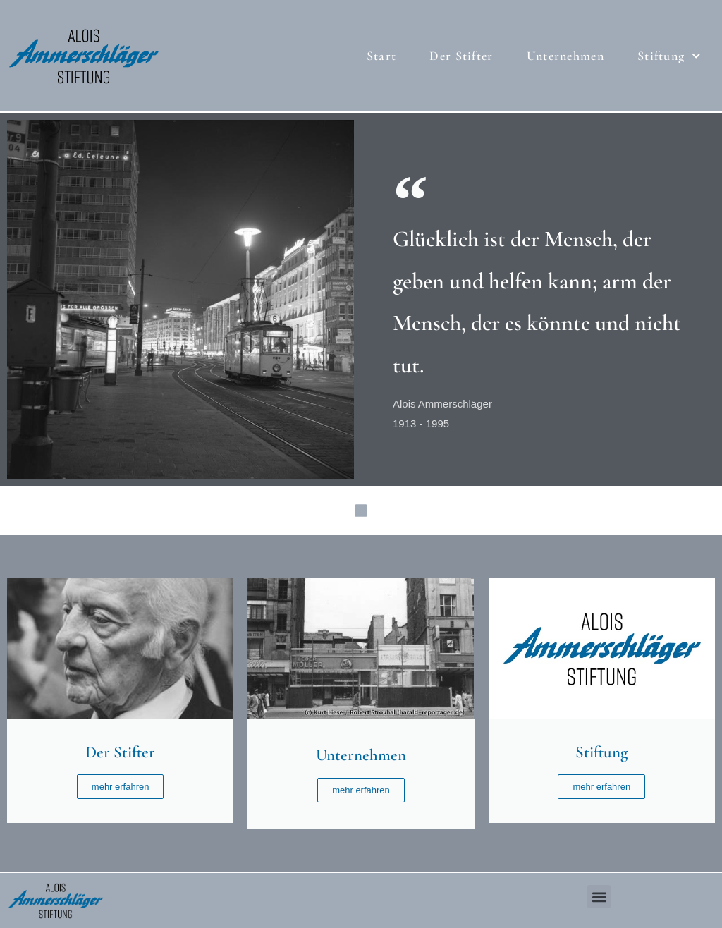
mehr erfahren (120, 786)
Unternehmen (565, 55)
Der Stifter (461, 55)
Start (382, 55)
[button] (599, 896)
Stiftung (669, 56)
